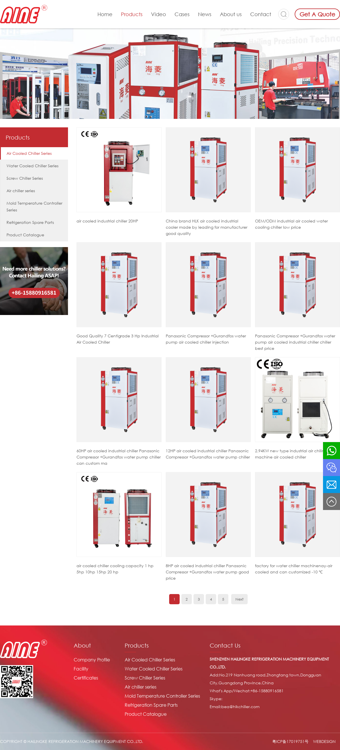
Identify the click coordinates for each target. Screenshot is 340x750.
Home (104, 14)
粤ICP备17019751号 (290, 741)
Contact (260, 14)
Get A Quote (317, 14)
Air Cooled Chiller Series (29, 153)
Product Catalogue (25, 234)
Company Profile (92, 660)
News (204, 14)
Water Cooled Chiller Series (32, 165)
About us (231, 14)
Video (158, 14)
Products (132, 14)
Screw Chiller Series (25, 178)
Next (239, 599)
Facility (81, 669)
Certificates (86, 678)
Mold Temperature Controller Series (34, 206)
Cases (182, 14)
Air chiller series (21, 190)
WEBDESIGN (324, 741)
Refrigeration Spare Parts (30, 222)
